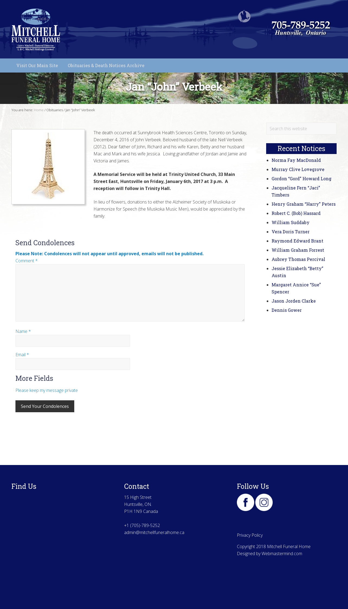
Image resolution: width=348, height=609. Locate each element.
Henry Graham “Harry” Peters (304, 204)
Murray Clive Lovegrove (298, 169)
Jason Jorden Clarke (294, 301)
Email (22, 355)
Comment (26, 261)
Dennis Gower (287, 310)
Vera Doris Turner (291, 231)
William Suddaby (291, 222)
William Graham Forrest (298, 250)
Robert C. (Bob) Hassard (296, 213)
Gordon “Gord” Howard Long (301, 178)
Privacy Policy (250, 535)
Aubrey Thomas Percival (298, 259)
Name (23, 331)
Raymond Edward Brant (297, 241)
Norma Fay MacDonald (296, 160)
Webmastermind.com (282, 553)
